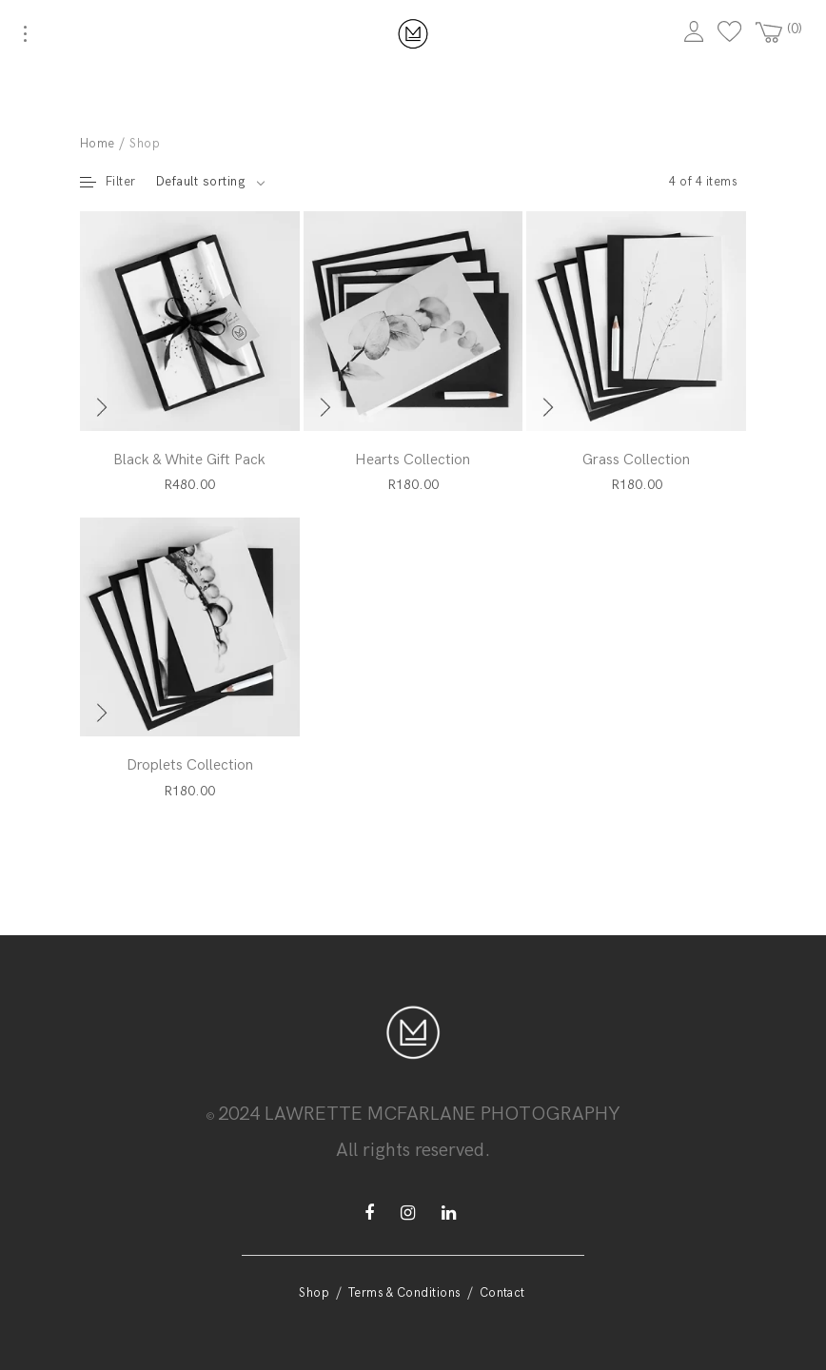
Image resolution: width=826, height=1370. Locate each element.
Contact (502, 1293)
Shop (314, 1293)
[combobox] (210, 181)
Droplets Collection (190, 765)
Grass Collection (636, 460)
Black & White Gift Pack (189, 460)
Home (97, 143)
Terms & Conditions (404, 1293)
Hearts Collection (412, 460)
